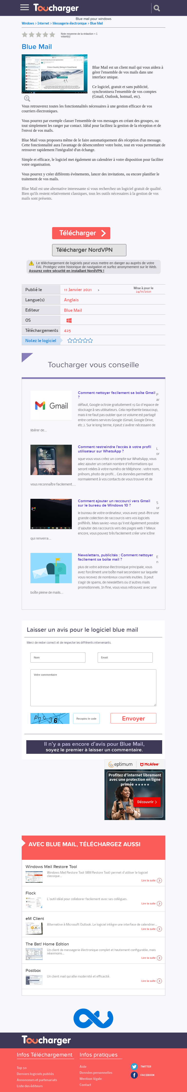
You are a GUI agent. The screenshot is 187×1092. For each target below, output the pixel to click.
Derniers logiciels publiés (35, 1074)
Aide (83, 1066)
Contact (85, 1085)
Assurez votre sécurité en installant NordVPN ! (66, 271)
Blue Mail (73, 310)
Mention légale (91, 1078)
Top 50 (22, 1068)
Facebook (147, 1075)
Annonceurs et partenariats (37, 1080)
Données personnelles (96, 1072)
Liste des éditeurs (30, 1086)
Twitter (145, 1066)
